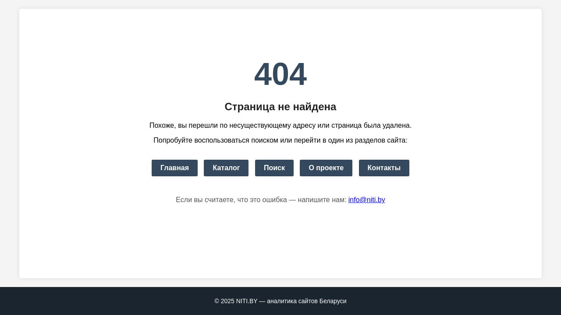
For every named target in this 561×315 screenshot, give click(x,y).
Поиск (274, 168)
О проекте (326, 168)
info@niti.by (366, 199)
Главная (174, 168)
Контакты (384, 168)
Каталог (226, 168)
